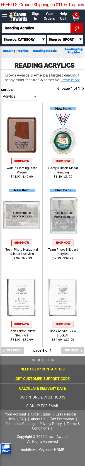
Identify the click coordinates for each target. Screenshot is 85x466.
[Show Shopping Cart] (76, 16)
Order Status (41, 414)
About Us (38, 419)
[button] (70, 80)
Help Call (63, 16)
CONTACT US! (53, 369)
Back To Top (42, 360)
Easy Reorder (66, 414)
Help (11, 419)
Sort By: (7, 89)
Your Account (15, 414)
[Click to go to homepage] (18, 16)
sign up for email (42, 406)
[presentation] (42, 459)
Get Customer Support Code (42, 379)
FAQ (22, 419)
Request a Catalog (20, 424)
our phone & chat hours (42, 397)
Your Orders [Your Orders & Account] (49, 16)
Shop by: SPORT (61, 39)
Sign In (35, 16)
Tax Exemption (62, 419)
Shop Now (21, 161)
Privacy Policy (50, 424)
